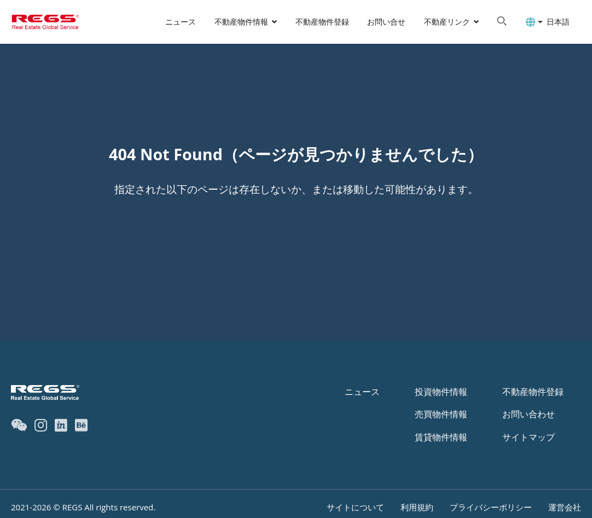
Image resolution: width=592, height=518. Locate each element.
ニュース (180, 21)
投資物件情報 (441, 392)
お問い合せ (386, 21)
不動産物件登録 (322, 21)
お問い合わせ (528, 414)
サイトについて (355, 507)
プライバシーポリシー (491, 507)
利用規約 (417, 507)
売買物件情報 (441, 414)
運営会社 (564, 507)
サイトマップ (528, 437)
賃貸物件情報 (441, 437)
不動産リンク (447, 21)
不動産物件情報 (241, 21)
